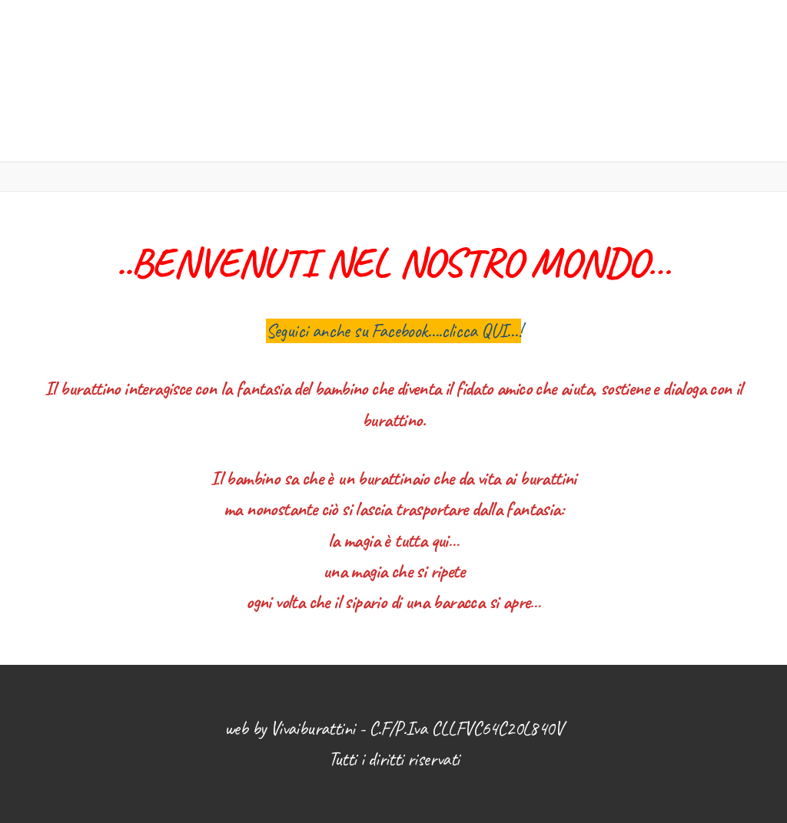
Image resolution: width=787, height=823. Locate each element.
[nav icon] (702, 81)
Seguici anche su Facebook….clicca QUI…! (394, 331)
